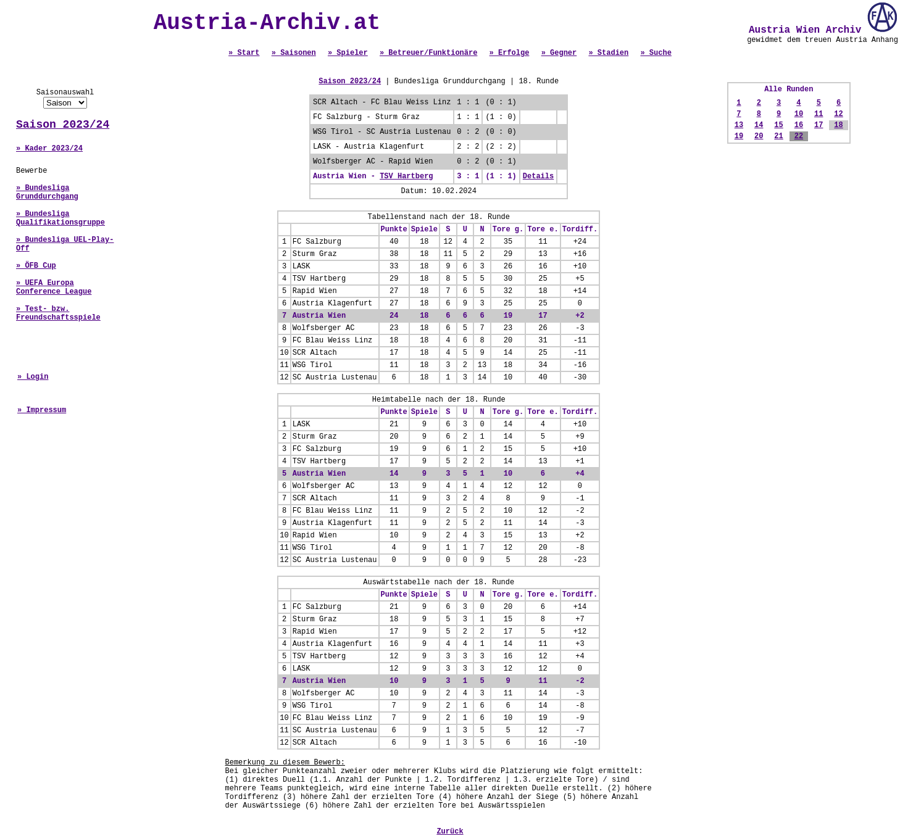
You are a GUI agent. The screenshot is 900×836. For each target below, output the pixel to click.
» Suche (655, 53)
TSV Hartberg (406, 176)
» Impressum (41, 410)
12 (838, 114)
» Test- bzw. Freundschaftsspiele (58, 313)
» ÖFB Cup (36, 266)
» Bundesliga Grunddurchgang (47, 192)
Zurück (449, 831)
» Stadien (608, 53)
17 (818, 125)
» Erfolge (510, 53)
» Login (32, 377)
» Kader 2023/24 (49, 148)
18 (838, 125)
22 (798, 136)
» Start (243, 53)
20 (758, 136)
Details (538, 176)
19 (739, 136)
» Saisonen (294, 53)
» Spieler (348, 53)
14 (758, 125)
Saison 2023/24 (62, 124)
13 (739, 125)
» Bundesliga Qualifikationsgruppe (60, 218)
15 (778, 125)
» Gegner (559, 53)
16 (798, 125)
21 (778, 136)
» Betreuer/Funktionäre (428, 53)
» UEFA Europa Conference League (53, 287)
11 (818, 114)
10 (798, 114)
